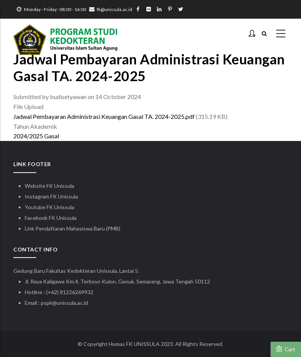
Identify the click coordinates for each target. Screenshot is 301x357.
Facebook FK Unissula (51, 218)
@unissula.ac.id (70, 302)
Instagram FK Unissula (51, 196)
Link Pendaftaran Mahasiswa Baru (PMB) (72, 228)
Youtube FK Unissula (50, 207)
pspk (46, 302)
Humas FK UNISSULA (134, 344)
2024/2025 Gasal (36, 135)
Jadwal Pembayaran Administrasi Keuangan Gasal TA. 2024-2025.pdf (104, 116)
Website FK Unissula (49, 186)
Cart (285, 349)
